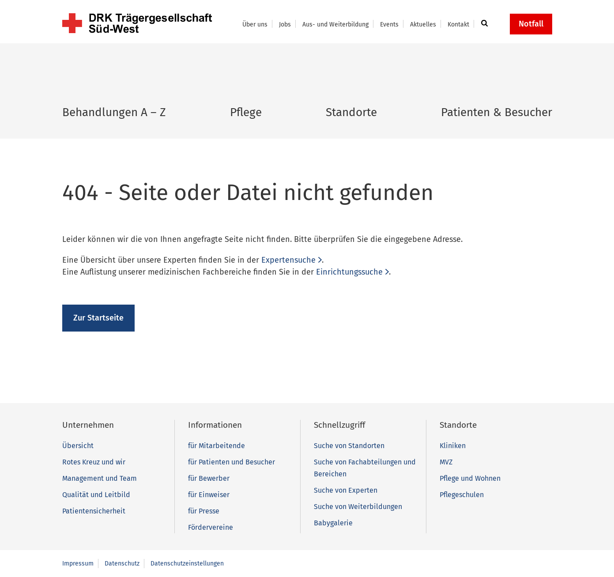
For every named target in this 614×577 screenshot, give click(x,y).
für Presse (203, 511)
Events (389, 24)
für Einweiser (209, 494)
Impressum (78, 563)
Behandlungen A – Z (114, 112)
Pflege (246, 112)
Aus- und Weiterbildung (335, 24)
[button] (483, 24)
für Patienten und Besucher (231, 462)
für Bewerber (209, 478)
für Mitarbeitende (216, 445)
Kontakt (458, 24)
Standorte (351, 112)
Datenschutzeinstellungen (187, 563)
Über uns (254, 24)
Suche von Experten (345, 490)
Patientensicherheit (93, 511)
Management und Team (99, 478)
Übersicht (78, 445)
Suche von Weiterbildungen (358, 506)
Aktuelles (423, 24)
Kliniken (453, 445)
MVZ (446, 462)
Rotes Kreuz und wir (93, 462)
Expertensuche (288, 260)
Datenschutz (122, 563)
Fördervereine (210, 527)
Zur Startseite (98, 318)
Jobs (285, 24)
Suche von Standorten (349, 445)
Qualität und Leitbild (96, 494)
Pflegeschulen (462, 494)
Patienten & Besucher (496, 112)
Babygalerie (333, 523)
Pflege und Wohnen (470, 478)
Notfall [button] (531, 24)
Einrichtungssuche (349, 272)
